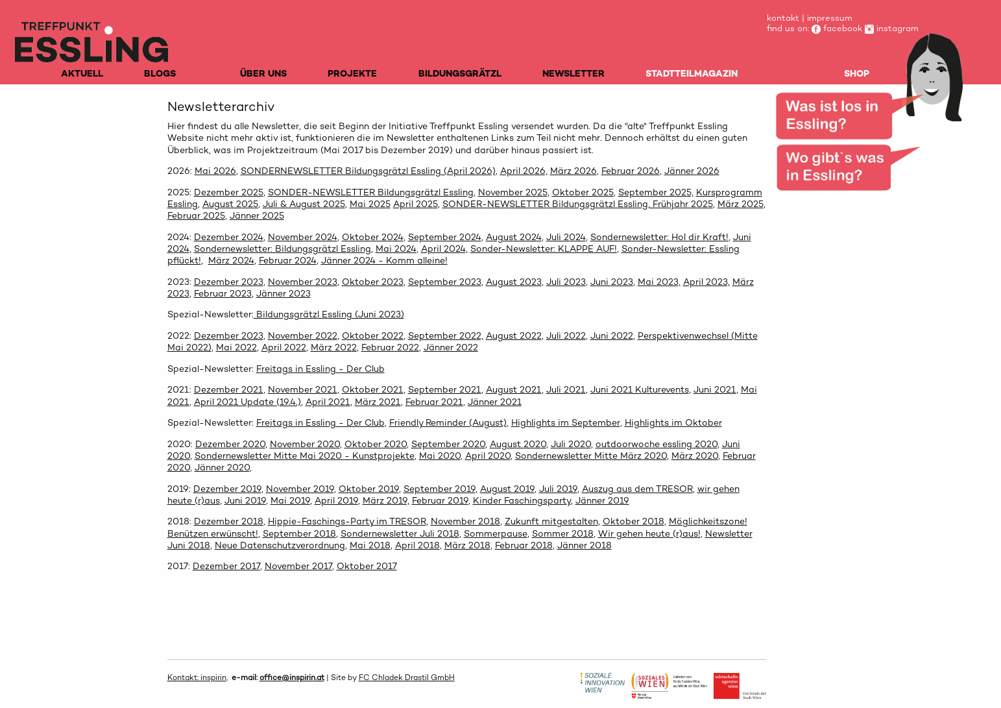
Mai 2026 (215, 171)
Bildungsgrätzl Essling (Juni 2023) (329, 314)
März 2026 (573, 171)
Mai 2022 (236, 347)
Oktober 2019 (369, 488)
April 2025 (415, 204)
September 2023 (444, 281)
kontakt (783, 17)
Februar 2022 (390, 347)
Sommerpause (495, 533)
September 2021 (444, 389)
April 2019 (336, 500)
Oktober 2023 (373, 281)
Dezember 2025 (228, 192)
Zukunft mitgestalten (551, 521)
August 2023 (514, 281)
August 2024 (514, 237)
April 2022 (283, 347)
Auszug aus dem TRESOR (637, 488)
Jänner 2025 (257, 215)
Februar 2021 (434, 402)
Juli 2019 (558, 488)
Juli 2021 (566, 389)
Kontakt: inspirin (196, 677)
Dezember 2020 (230, 444)
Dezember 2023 (228, 281)
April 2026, (524, 171)
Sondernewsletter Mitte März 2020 (591, 455)
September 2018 (299, 533)
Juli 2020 (571, 444)
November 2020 (305, 444)
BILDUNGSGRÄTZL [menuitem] (459, 73)
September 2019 (440, 488)
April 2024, (444, 248)
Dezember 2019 (227, 488)
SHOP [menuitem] (856, 73)
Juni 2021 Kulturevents (639, 389)
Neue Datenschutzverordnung (280, 545)
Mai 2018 (370, 545)
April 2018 (417, 545)
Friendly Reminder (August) (448, 422)
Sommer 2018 (563, 533)
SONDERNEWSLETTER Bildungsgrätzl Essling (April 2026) (368, 171)
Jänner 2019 (602, 500)
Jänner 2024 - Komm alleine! (384, 260)
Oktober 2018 (633, 521)
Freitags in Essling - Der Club (320, 368)
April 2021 (328, 402)
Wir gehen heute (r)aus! (649, 533)
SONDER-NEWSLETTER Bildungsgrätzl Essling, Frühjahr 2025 (577, 204)
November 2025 (513, 192)
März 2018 (467, 545)
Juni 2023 (611, 281)
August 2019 (507, 488)
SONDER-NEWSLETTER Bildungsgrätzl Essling (371, 192)
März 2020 (694, 455)
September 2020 (448, 444)
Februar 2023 (223, 293)
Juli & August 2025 (304, 204)
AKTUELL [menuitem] (82, 73)
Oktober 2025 (583, 192)
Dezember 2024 (228, 237)
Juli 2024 (566, 237)
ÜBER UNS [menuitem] (263, 73)
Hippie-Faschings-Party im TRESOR (347, 521)
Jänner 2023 (283, 293)
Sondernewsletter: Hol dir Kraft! (659, 237)
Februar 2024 (288, 260)
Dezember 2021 (228, 389)
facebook (837, 28)
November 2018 (465, 521)
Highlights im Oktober (673, 422)
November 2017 (298, 566)
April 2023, (706, 281)
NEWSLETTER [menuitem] (573, 73)
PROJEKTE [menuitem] (352, 73)
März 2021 (378, 402)
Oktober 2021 (373, 389)
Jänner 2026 (691, 171)
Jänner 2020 (222, 467)
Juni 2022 (611, 335)
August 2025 (230, 204)
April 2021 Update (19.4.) (247, 402)
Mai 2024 (396, 248)
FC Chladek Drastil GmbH (407, 677)
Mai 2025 (370, 204)
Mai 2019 (290, 500)
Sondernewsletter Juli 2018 (400, 533)
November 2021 (302, 389)
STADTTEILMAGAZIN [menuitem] (691, 73)
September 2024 (444, 237)
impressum (829, 17)
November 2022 (302, 335)
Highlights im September (565, 422)
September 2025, (655, 192)
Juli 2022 (566, 335)
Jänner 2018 (584, 545)
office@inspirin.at (291, 677)
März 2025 (741, 204)
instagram (892, 28)
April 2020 (488, 455)
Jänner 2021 (495, 402)
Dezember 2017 (226, 566)
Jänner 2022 (451, 347)
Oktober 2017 (367, 566)
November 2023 (302, 281)
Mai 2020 (440, 455)
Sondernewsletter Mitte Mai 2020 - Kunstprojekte (305, 455)
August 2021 (514, 389)
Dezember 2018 (228, 521)
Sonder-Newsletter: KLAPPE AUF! (543, 248)
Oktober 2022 (373, 335)
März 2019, (386, 500)
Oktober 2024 (373, 237)
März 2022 (334, 347)
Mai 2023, (659, 281)
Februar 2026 (630, 171)
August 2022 (514, 335)
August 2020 (518, 444)
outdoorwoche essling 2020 (657, 444)
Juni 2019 (245, 500)
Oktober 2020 (375, 444)
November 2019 (300, 488)
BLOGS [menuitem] (160, 73)
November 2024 (302, 237)
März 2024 (231, 260)
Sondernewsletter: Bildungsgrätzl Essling (282, 248)
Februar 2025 (196, 215)
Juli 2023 (566, 281)
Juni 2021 (714, 389)
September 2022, (445, 335)
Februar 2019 (440, 500)
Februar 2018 (524, 545)
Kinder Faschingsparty (522, 500)
